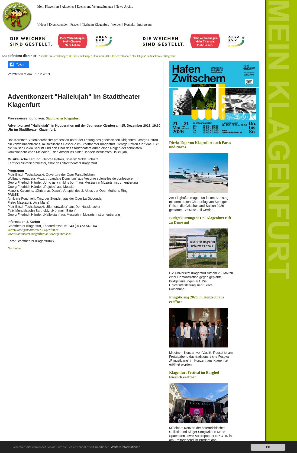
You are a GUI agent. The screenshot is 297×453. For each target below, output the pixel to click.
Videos (41, 24)
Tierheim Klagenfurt (95, 24)
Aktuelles (68, 6)
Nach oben (15, 248)
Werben (116, 24)
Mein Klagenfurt (48, 6)
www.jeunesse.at (60, 234)
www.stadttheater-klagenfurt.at (28, 234)
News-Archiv (124, 6)
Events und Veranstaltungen (95, 6)
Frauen (74, 24)
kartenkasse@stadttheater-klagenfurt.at (33, 230)
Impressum (144, 24)
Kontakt (129, 24)
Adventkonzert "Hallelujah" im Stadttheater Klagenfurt (145, 56)
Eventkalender (58, 24)
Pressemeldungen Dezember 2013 (91, 56)
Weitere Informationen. (126, 447)
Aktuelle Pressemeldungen (53, 56)
